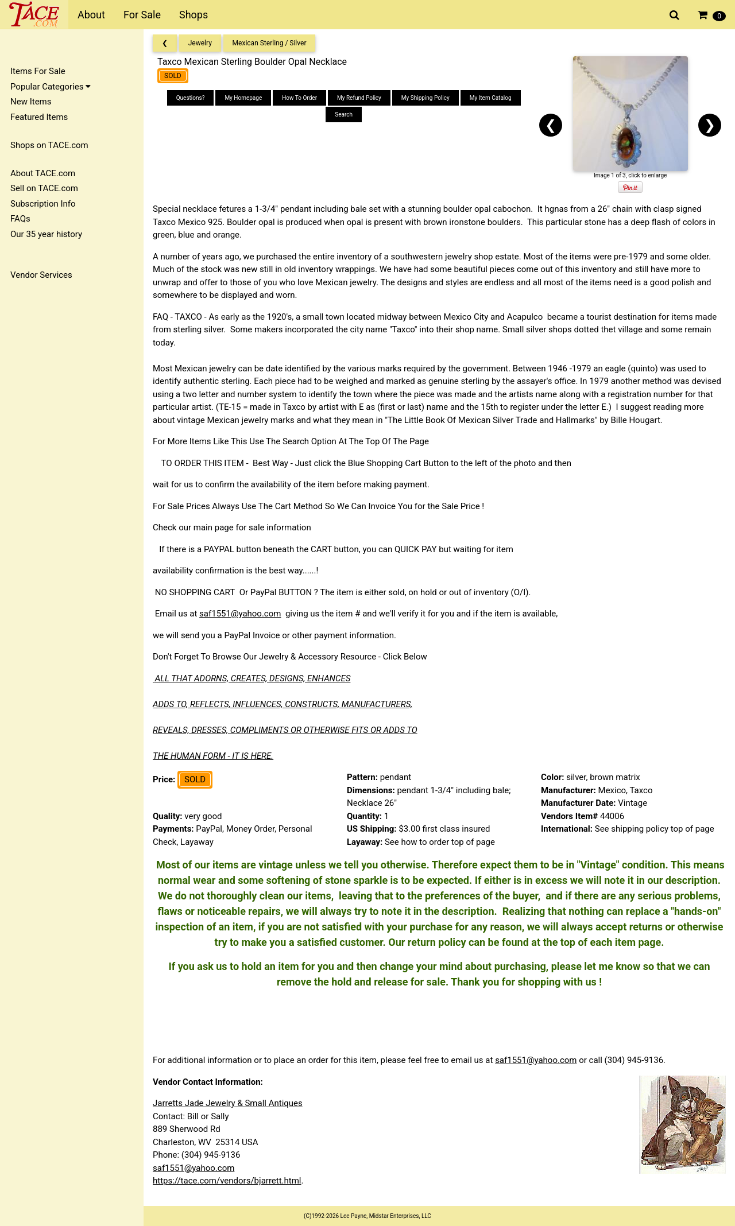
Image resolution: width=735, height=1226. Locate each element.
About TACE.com (42, 173)
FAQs (20, 219)
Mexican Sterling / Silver (270, 43)
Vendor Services (41, 275)
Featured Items (39, 117)
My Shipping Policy (425, 98)
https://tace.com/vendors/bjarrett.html (227, 1180)
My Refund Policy (359, 98)
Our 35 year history (46, 234)
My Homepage (243, 98)
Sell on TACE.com (44, 188)
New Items (30, 101)
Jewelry (200, 43)
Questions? (190, 98)
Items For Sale (37, 71)
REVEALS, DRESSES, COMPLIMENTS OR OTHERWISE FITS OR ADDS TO (285, 730)
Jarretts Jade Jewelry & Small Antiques (228, 1103)
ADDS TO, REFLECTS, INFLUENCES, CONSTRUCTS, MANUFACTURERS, (282, 704)
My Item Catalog (491, 98)
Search (344, 114)
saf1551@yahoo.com (240, 613)
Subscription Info (43, 204)
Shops (193, 15)
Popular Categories (50, 87)
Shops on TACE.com (49, 145)
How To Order (299, 98)
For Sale (142, 15)
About (91, 15)
